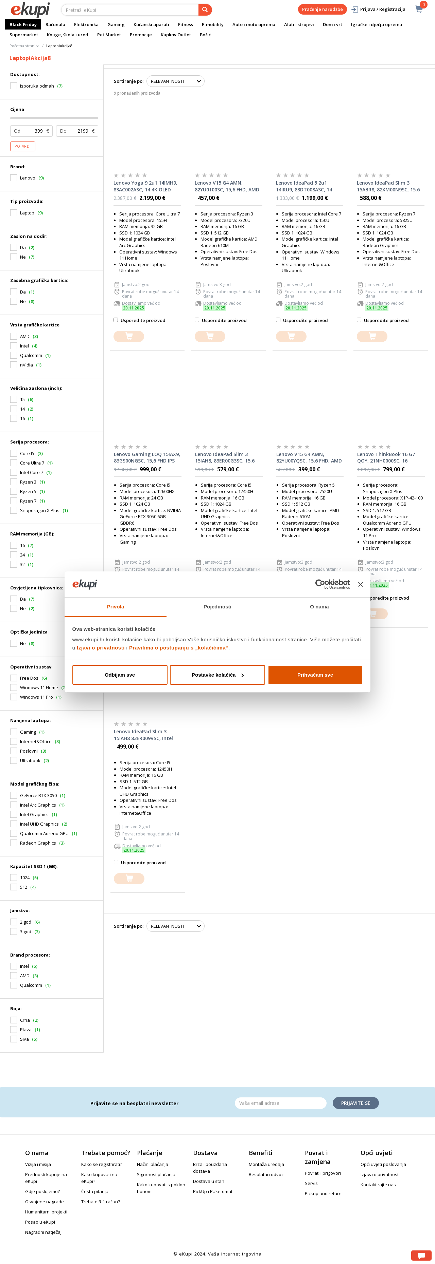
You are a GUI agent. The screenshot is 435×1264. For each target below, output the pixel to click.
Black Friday (23, 24)
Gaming (116, 24)
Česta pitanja (94, 1191)
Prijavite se (355, 1103)
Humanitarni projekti (46, 1212)
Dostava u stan (208, 1181)
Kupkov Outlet (176, 35)
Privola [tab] (115, 606)
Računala (55, 24)
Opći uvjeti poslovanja (383, 1164)
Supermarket (24, 35)
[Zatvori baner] (360, 584)
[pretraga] (205, 10)
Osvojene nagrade (44, 1202)
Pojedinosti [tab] (217, 606)
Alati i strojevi (299, 24)
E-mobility (213, 24)
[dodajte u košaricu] (129, 336)
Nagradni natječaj (43, 1232)
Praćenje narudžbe (322, 9)
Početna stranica (24, 45)
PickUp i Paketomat (212, 1191)
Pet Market (109, 35)
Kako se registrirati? (101, 1164)
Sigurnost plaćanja (156, 1174)
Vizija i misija (38, 1164)
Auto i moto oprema (253, 24)
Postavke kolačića (218, 675)
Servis (311, 1183)
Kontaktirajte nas (378, 1185)
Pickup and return (323, 1193)
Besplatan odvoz (266, 1174)
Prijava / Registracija (378, 9)
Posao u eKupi (40, 1222)
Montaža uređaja (266, 1164)
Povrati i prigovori (323, 1173)
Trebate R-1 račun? (100, 1202)
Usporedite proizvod (140, 320)
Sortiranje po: (128, 81)
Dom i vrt (332, 24)
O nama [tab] (319, 606)
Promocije (141, 35)
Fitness (185, 24)
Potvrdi (23, 146)
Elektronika (86, 24)
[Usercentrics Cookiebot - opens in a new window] (320, 584)
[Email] (281, 1103)
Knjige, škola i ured (67, 35)
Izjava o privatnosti (380, 1174)
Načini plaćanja (152, 1164)
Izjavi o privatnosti (101, 647)
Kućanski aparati (151, 24)
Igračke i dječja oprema (376, 24)
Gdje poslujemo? (42, 1191)
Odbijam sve (120, 675)
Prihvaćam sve (315, 675)
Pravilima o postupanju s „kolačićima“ (178, 647)
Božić (205, 35)
